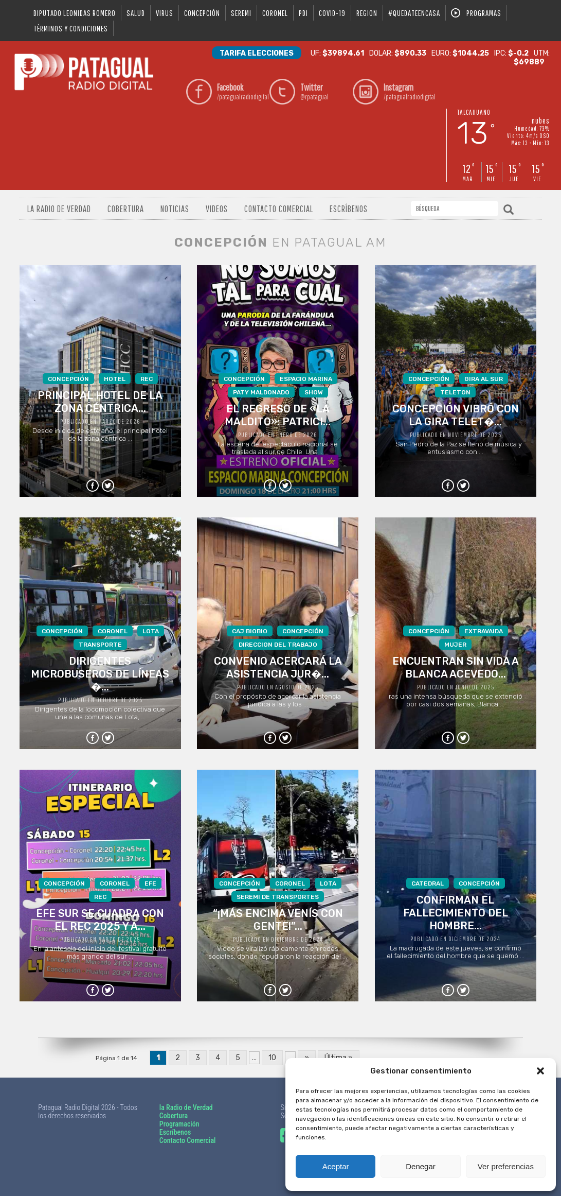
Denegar (421, 1166)
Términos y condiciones (70, 28)
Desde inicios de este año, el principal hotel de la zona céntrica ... (100, 407)
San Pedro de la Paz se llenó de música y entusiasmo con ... (456, 414)
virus (164, 13)
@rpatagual (324, 91)
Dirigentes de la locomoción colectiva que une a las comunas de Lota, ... (100, 673)
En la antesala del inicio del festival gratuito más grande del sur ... (100, 919)
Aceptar (335, 1166)
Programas (483, 13)
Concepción (202, 13)
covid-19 (332, 13)
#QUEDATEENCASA (414, 13)
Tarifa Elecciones (257, 53)
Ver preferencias (506, 1166)
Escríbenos (349, 208)
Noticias (174, 208)
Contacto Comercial (278, 208)
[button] (540, 1071)
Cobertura (125, 208)
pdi (303, 13)
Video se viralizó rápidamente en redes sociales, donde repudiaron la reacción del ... (278, 919)
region (366, 13)
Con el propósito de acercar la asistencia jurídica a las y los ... (278, 667)
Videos (217, 208)
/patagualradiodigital (240, 91)
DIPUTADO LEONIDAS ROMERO (74, 13)
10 (272, 1057)
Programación (179, 1124)
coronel (275, 13)
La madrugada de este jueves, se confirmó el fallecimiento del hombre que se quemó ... (456, 919)
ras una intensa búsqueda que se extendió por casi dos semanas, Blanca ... (456, 667)
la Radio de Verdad (186, 1107)
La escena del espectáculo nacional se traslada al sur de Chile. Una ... (278, 414)
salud (135, 13)
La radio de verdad (59, 208)
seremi (241, 13)
